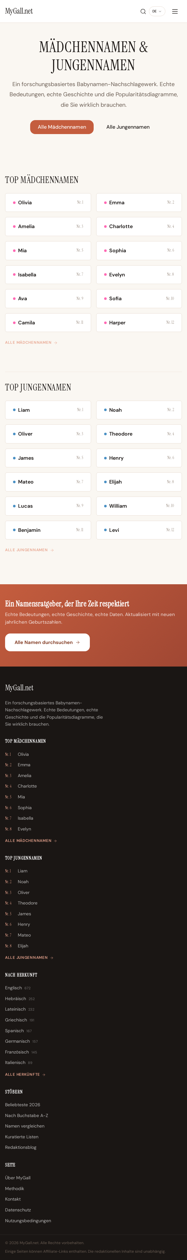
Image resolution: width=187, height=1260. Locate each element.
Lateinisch (19, 1009)
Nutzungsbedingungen (28, 1220)
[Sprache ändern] (157, 11)
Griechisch (19, 1020)
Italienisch (18, 1063)
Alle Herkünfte (25, 1074)
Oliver (17, 893)
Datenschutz (18, 1210)
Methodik (14, 1188)
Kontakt (13, 1199)
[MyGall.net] (19, 11)
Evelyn (18, 829)
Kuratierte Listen (21, 1137)
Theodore (21, 903)
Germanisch (21, 1041)
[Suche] (143, 11)
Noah (17, 882)
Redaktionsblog (21, 1147)
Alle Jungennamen (128, 127)
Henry (17, 924)
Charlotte (21, 786)
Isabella (19, 818)
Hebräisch (20, 999)
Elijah (16, 946)
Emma (17, 765)
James (18, 914)
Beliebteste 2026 (22, 1105)
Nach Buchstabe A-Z (26, 1115)
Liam (16, 871)
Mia (15, 797)
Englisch (17, 988)
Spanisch (18, 1031)
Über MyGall (17, 1178)
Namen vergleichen (24, 1126)
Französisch (21, 1052)
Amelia (18, 776)
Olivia (17, 754)
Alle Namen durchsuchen (47, 642)
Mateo (18, 935)
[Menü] (175, 11)
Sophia (18, 808)
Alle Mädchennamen (62, 127)
